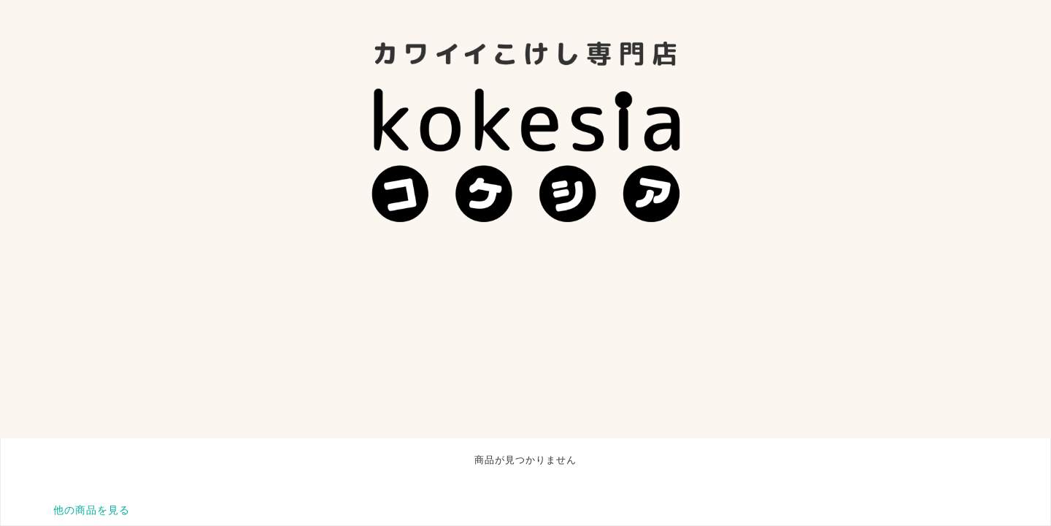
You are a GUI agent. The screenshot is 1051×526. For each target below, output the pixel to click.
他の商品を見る (91, 510)
